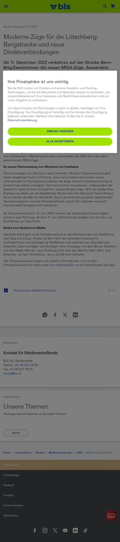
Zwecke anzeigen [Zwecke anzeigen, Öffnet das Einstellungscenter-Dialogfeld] (60, 131)
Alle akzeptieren (60, 141)
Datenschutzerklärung (22, 120)
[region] (60, 112)
